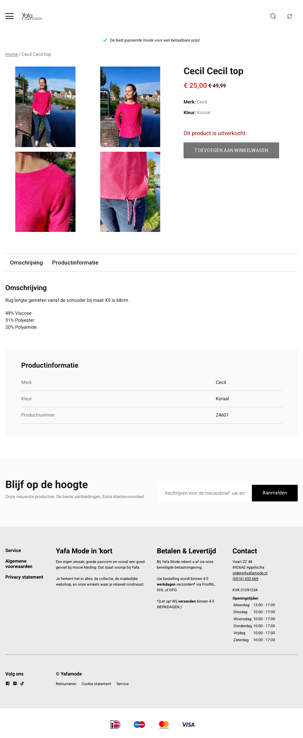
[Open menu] (9, 16)
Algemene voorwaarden (19, 564)
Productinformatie (75, 262)
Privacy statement (24, 577)
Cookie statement (96, 683)
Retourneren (66, 683)
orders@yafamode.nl (250, 573)
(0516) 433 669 (245, 578)
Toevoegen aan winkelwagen (231, 150)
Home (11, 54)
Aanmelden (275, 492)
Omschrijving (26, 262)
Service (13, 550)
